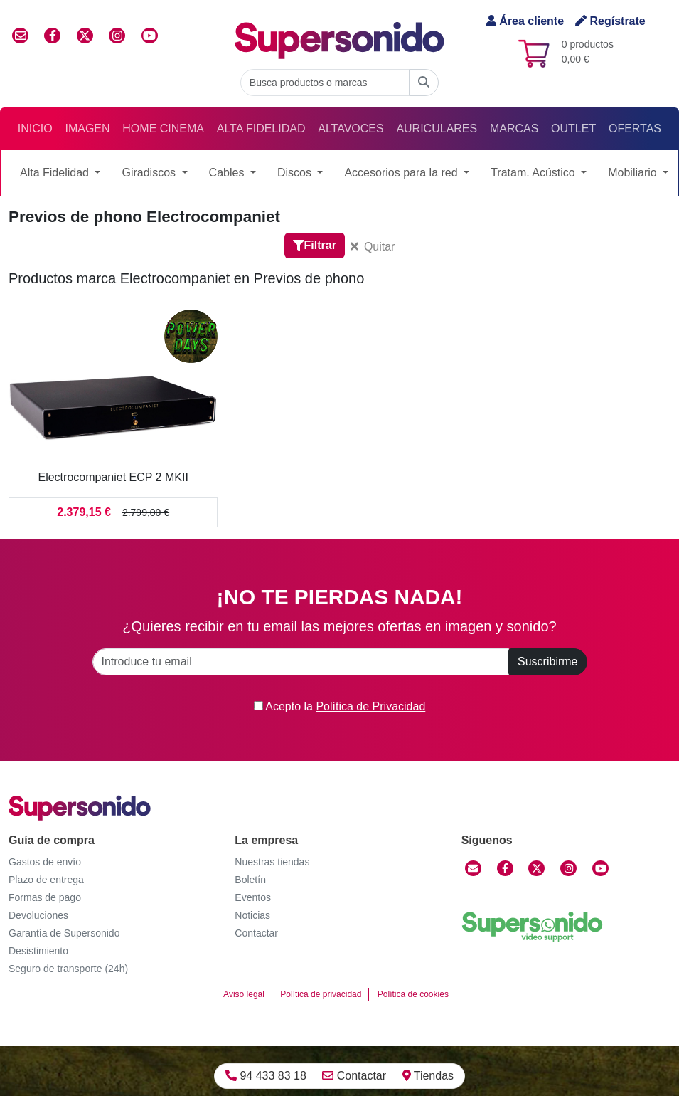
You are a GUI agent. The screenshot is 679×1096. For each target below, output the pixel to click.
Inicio (35, 128)
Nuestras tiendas (272, 862)
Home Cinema (163, 128)
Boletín (250, 879)
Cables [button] (228, 173)
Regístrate (610, 21)
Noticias (252, 915)
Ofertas (635, 128)
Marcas (514, 128)
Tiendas (428, 1076)
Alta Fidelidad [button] (56, 173)
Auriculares (436, 128)
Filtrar (314, 245)
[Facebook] (505, 868)
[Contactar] (473, 868)
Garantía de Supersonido (64, 933)
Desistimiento (38, 951)
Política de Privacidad (370, 706)
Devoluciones (38, 915)
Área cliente (525, 21)
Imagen (87, 128)
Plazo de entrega (46, 879)
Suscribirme (547, 661)
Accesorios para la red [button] (402, 173)
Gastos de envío (45, 862)
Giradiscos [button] (150, 173)
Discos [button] (295, 173)
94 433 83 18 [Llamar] (265, 1076)
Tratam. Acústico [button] (534, 173)
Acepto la (340, 706)
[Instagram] (568, 868)
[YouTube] (600, 868)
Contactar (354, 1076)
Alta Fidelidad (261, 128)
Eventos (253, 897)
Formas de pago (45, 897)
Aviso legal (243, 994)
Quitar (373, 247)
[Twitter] (536, 868)
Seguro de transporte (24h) (68, 968)
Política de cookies (413, 994)
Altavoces (350, 128)
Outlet (573, 128)
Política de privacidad (320, 994)
